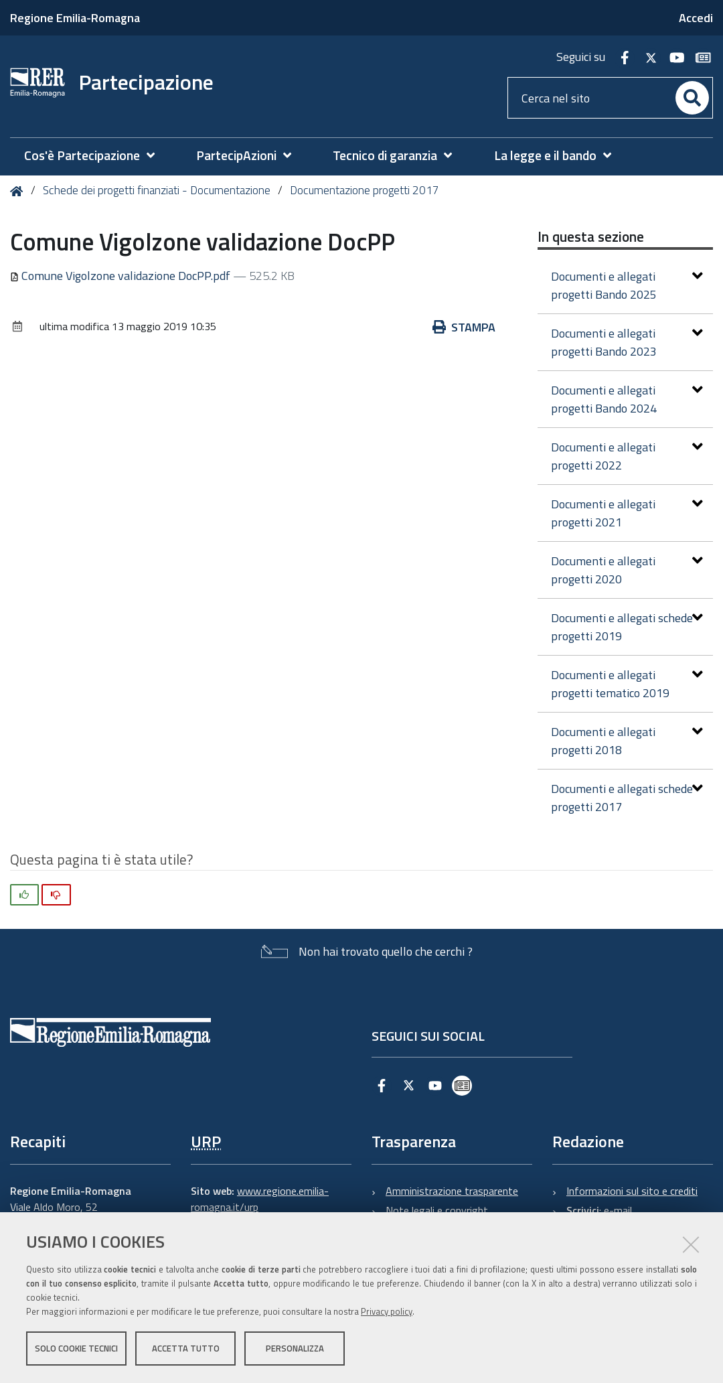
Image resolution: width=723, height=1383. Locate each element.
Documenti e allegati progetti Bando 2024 (627, 399)
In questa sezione (591, 236)
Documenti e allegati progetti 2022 (627, 456)
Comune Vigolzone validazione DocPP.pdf (121, 276)
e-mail (618, 1210)
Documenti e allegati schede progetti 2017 (627, 798)
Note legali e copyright (437, 1210)
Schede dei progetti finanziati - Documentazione (156, 190)
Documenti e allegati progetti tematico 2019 (627, 684)
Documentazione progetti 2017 (364, 190)
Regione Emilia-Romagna (75, 18)
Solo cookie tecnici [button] (76, 1348)
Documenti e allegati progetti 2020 (627, 570)
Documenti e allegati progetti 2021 (627, 513)
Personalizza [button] (295, 1348)
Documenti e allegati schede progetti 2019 (627, 627)
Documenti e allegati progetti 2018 (627, 741)
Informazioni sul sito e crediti (632, 1191)
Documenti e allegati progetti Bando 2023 (627, 342)
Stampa (463, 327)
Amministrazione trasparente (452, 1191)
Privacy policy (386, 1311)
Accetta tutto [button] (186, 1348)
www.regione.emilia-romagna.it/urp (260, 1199)
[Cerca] (692, 98)
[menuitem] (96, 155)
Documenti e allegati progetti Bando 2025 (627, 285)
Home (19, 191)
